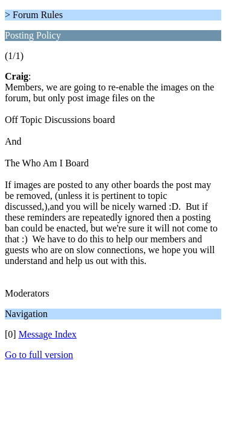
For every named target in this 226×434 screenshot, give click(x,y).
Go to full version (39, 355)
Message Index (48, 334)
